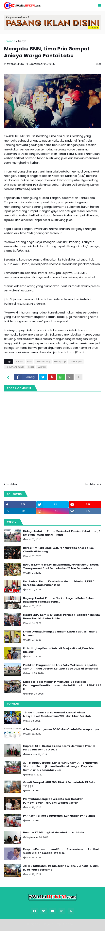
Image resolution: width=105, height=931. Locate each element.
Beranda (9, 41)
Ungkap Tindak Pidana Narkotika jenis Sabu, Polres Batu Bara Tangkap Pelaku (58, 600)
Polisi (31, 366)
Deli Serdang (43, 361)
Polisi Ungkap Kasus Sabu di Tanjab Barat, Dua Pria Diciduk (58, 650)
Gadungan (76, 361)
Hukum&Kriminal (15, 366)
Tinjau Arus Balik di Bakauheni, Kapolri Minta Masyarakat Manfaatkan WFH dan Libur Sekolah (57, 714)
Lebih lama (92, 484)
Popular (13, 704)
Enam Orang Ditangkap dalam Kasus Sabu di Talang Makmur (60, 633)
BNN (29, 361)
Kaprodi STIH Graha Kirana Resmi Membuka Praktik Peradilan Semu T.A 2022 (59, 747)
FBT (76, 924)
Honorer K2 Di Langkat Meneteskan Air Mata (53, 832)
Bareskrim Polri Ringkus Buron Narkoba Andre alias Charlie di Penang (58, 549)
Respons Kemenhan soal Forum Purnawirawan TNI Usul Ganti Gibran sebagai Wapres (61, 851)
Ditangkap (60, 361)
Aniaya (22, 41)
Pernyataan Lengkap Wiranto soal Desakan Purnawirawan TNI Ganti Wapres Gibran (53, 800)
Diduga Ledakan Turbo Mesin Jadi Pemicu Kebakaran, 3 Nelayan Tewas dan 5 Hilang (61, 533)
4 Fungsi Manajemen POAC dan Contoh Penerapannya (61, 729)
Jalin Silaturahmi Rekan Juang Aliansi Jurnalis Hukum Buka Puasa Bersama (61, 867)
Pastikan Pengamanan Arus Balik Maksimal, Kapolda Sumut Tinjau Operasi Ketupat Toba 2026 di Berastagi (60, 666)
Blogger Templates (55, 924)
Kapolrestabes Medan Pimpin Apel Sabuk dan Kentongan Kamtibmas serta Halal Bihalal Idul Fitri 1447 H (62, 685)
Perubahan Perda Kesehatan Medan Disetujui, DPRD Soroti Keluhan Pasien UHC (59, 583)
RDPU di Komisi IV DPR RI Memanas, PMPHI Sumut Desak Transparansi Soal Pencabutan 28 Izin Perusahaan (61, 566)
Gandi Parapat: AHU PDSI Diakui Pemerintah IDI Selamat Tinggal (62, 784)
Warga (42, 366)
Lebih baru (12, 484)
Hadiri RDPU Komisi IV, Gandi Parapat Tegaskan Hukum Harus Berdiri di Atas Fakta (61, 616)
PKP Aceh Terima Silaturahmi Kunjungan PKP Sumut (59, 816)
